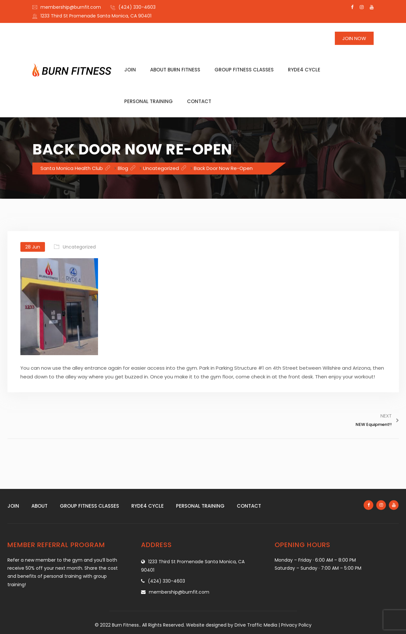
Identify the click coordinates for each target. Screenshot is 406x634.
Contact (199, 101)
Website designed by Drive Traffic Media (231, 625)
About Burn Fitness (175, 69)
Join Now (354, 38)
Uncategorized (79, 247)
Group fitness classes (244, 69)
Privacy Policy (296, 625)
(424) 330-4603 (137, 7)
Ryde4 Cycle (304, 69)
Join (130, 69)
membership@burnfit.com (70, 7)
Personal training (148, 101)
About (39, 505)
